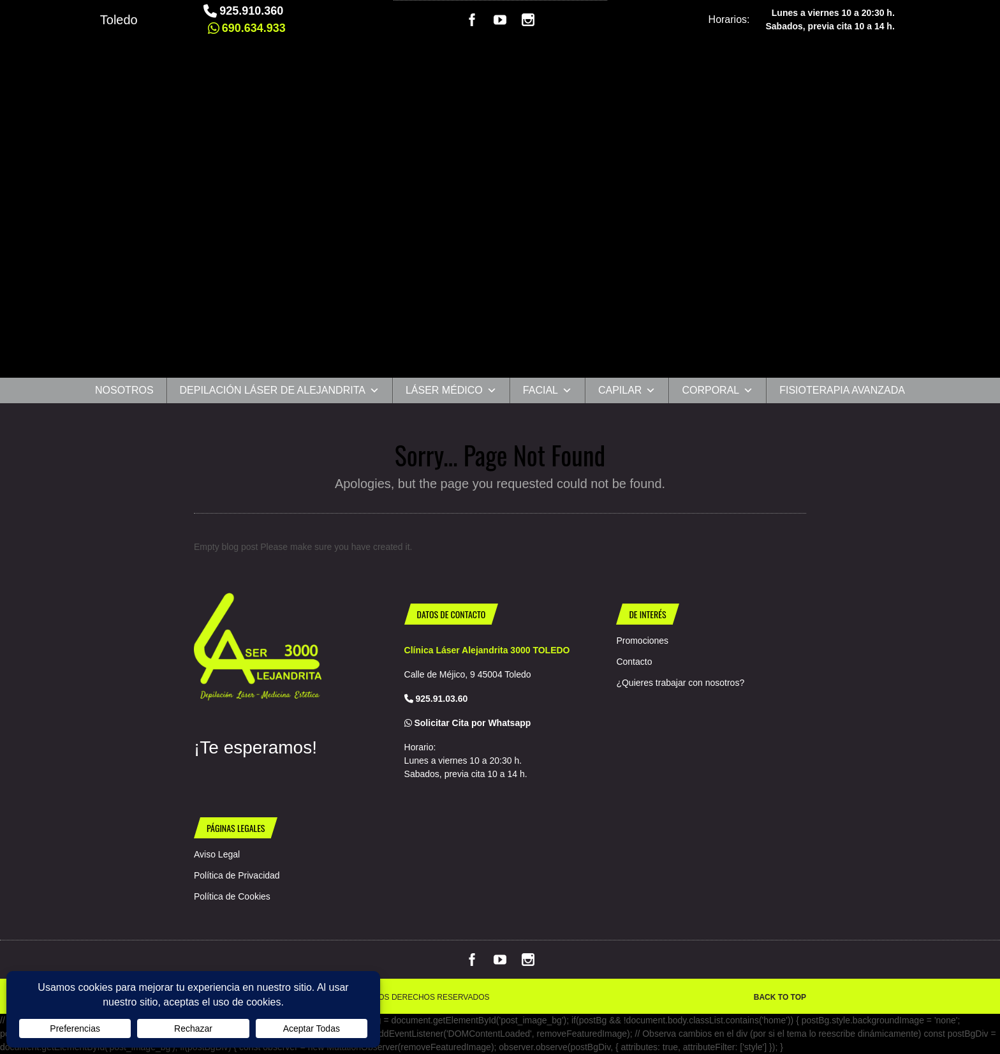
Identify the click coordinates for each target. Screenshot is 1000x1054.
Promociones (642, 640)
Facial (547, 390)
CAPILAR (627, 390)
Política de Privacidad (237, 875)
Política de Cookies (232, 896)
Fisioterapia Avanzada (842, 390)
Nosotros (124, 390)
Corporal (717, 390)
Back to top (780, 997)
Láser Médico (451, 390)
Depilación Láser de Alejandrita (279, 390)
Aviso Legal (217, 854)
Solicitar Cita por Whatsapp (471, 723)
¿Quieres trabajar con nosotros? (680, 683)
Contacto (634, 662)
